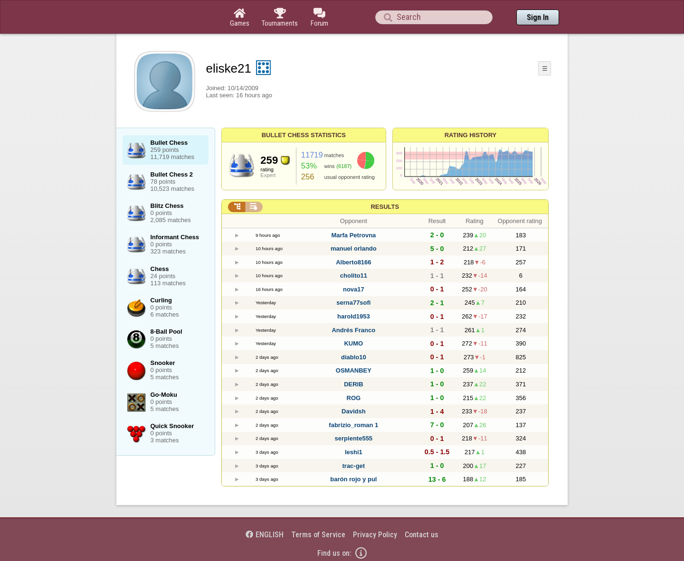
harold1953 (353, 316)
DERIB (353, 384)
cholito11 (353, 275)
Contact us (421, 534)
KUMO (353, 343)
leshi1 (353, 452)
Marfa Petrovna (353, 235)
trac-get (353, 465)
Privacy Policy (375, 534)
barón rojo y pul (353, 479)
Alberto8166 (353, 262)
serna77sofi (353, 302)
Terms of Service (318, 534)
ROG (354, 398)
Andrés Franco (353, 330)
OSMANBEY (353, 370)
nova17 (353, 289)
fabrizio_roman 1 (353, 425)
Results (384, 206)
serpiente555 (354, 438)
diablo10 (353, 357)
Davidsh (354, 411)
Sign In (538, 17)
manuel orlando (354, 248)
